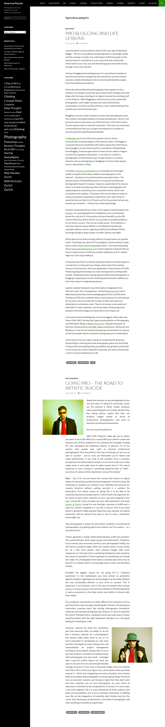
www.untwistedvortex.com (84, 248)
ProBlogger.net (72, 138)
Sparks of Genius (73, 504)
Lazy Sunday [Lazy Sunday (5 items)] (10, 122)
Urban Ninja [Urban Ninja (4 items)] (9, 169)
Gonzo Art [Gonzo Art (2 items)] (7, 115)
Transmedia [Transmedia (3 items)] (20, 167)
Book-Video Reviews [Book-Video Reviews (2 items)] (18, 90)
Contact (72, 3)
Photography (54, 3)
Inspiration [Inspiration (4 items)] (15, 115)
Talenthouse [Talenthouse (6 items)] (10, 163)
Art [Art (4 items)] (19, 83)
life (93, 362)
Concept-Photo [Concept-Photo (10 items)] (13, 100)
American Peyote (13, 3)
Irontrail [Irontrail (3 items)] (7, 119)
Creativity (131, 3)
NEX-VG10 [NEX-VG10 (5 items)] (9, 129)
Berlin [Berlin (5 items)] (13, 86)
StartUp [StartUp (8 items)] (8, 153)
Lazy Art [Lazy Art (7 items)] (19, 118)
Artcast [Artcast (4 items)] (7, 87)
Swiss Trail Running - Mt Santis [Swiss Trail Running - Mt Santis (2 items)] (14, 160)
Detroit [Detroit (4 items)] (7, 112)
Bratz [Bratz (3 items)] (6, 93)
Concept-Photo (96, 3)
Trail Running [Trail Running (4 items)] (9, 166)
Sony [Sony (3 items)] (22, 149)
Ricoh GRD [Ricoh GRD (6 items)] (9, 149)
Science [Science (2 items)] (17, 149)
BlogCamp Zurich (96, 323)
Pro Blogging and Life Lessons (92, 35)
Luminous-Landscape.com (86, 170)
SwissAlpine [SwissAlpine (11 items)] (11, 157)
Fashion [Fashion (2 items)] (13, 112)
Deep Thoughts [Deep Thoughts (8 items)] (12, 108)
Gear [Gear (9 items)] (19, 112)
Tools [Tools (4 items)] (18, 163)
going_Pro (83, 362)
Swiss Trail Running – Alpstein (14, 69)
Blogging (69, 29)
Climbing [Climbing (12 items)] (9, 96)
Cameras (83, 3)
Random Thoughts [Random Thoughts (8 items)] (14, 145)
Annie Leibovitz (82, 588)
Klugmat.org (111, 291)
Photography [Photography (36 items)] (15, 136)
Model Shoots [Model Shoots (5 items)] (10, 125)
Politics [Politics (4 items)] (20, 142)
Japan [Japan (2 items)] (12, 119)
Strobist (69, 213)
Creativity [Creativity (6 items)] (9, 104)
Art (64, 3)
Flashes (142, 3)
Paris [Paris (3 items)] (6, 132)
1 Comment (83, 43)
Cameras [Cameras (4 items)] (12, 93)
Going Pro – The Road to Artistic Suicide (94, 385)
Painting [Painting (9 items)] (19, 129)
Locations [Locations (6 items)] (20, 122)
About (42, 3)
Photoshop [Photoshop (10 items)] (10, 141)
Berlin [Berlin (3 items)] (18, 87)
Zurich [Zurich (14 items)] (8, 189)
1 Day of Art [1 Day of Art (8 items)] (11, 83)
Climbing (120, 3)
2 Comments (85, 393)
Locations (152, 3)
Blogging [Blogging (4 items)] (7, 90)
